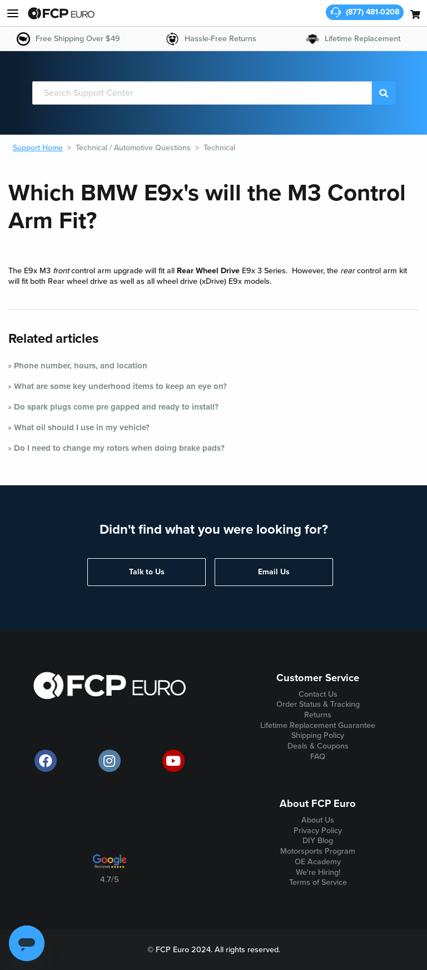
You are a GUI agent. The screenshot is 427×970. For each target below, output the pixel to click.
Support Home (38, 147)
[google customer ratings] (109, 865)
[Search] (202, 93)
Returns (317, 715)
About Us (317, 820)
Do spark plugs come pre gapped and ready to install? (116, 407)
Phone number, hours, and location (80, 366)
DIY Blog (317, 840)
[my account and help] (12, 13)
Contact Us (318, 694)
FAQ (317, 756)
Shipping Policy (317, 735)
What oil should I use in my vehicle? (82, 427)
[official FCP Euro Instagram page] (109, 761)
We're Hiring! (318, 872)
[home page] (61, 13)
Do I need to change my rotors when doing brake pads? (119, 448)
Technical (219, 147)
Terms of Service (318, 882)
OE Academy (318, 861)
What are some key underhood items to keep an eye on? (120, 386)
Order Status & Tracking (318, 704)
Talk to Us (147, 572)
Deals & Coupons (318, 746)
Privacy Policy (318, 830)
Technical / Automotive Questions (133, 147)
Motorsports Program (317, 851)
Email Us (274, 572)
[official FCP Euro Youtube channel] (173, 761)
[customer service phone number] (365, 12)
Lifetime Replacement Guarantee (317, 725)
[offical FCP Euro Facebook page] (45, 761)
